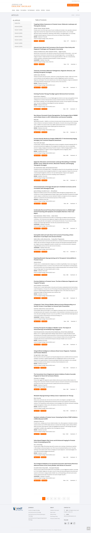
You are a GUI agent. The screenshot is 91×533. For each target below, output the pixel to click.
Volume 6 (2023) (18, 33)
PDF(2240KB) (43, 367)
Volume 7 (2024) (18, 30)
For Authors (23, 10)
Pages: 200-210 (37, 155)
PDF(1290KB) (43, 410)
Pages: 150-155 (37, 321)
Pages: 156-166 (37, 344)
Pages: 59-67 (36, 367)
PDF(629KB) (43, 457)
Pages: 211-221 (37, 180)
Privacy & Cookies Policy (55, 518)
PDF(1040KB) (41, 64)
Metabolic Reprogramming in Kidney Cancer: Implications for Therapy (53, 395)
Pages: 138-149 (37, 298)
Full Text (36, 41)
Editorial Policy (53, 514)
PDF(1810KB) (44, 480)
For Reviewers (31, 10)
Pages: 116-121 (37, 228)
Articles (43, 10)
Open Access (52, 512)
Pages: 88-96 (36, 434)
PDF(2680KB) (44, 298)
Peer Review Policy (54, 516)
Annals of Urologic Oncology (34, 510)
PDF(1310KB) (43, 434)
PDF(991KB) (44, 203)
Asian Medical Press (76, 1)
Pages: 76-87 (36, 410)
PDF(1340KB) (44, 87)
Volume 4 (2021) (18, 39)
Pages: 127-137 (37, 274)
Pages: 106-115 (37, 480)
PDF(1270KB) (44, 132)
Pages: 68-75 (36, 389)
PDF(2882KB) (44, 321)
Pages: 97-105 (37, 457)
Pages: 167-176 (37, 87)
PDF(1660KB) (44, 344)
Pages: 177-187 (37, 109)
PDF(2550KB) (41, 41)
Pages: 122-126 (37, 251)
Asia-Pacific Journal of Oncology (34, 512)
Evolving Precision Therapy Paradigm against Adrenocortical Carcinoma (54, 94)
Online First (17, 23)
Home (13, 10)
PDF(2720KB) (44, 109)
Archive (38, 10)
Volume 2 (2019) (18, 46)
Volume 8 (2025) (18, 26)
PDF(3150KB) (44, 180)
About (17, 10)
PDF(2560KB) (44, 274)
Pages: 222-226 (37, 203)
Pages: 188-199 (37, 132)
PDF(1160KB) (44, 155)
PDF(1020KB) (43, 389)
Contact (48, 10)
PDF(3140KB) (44, 251)
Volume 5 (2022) (18, 36)
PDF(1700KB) (44, 228)
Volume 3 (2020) (18, 43)
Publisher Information (54, 510)
